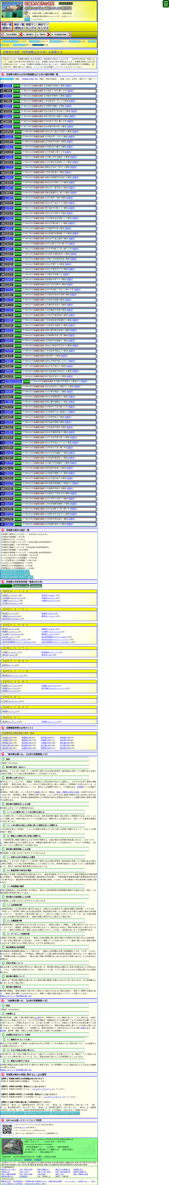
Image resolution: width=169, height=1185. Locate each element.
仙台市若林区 (56, 642)
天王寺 (9, 346)
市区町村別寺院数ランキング (12, 571)
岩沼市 (48, 595)
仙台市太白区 (55, 639)
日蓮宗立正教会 (13, 381)
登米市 (47, 655)
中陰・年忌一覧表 (43, 1172)
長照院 (9, 325)
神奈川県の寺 (7, 745)
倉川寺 (9, 300)
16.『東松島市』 (29, 34)
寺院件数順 (36, 586)
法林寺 (9, 427)
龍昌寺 (9, 499)
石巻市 (10, 595)
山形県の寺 (7, 740)
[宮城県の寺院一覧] (30, 79)
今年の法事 (41, 1174)
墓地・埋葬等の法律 (80, 1174)
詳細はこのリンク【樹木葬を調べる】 (16, 996)
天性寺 (9, 351)
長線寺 (9, 335)
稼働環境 (28, 1160)
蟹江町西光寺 (18, 1181)
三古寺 (9, 167)
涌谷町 (10, 722)
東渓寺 (9, 356)
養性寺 (9, 473)
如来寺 (9, 386)
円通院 (8, 101)
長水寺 (9, 330)
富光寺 (9, 407)
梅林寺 (9, 397)
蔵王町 (9, 629)
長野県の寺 (45, 748)
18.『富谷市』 (41, 34)
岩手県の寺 (45, 738)
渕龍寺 (9, 524)
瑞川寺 (9, 244)
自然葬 (80, 787)
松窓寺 (9, 203)
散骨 (38, 792)
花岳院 (8, 111)
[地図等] (68, 86)
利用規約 (38, 1160)
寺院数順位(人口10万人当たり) (13, 574)
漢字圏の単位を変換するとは (35, 1181)
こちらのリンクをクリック (42, 1089)
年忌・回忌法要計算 (62, 1172)
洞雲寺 (9, 371)
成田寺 (9, 254)
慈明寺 (9, 177)
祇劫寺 (8, 116)
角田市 (8, 613)
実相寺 (9, 183)
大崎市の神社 (74, 41)
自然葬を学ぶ (78, 1169)
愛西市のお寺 (6, 1181)
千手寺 (9, 290)
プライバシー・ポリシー (11, 1160)
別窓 (27, 571)
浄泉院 (9, 218)
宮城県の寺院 (18, 45)
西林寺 (9, 279)
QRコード (22, 1127)
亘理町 (49, 722)
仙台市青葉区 (55, 637)
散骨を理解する (43, 1169)
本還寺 (9, 432)
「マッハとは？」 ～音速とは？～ (76, 1181)
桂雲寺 (8, 126)
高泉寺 (9, 162)
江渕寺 (9, 157)
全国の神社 (34, 41)
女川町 (11, 603)
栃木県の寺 (64, 740)
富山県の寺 (45, 745)
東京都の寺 (64, 743)
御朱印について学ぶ (8, 1169)
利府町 (9, 711)
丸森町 (49, 686)
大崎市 (48, 598)
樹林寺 (9, 188)
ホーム (27, 19)
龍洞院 (9, 509)
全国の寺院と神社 (10, 41)
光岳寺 (9, 137)
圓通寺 (8, 106)
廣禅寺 (9, 147)
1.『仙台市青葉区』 (11, 34)
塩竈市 (48, 629)
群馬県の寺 (7, 743)
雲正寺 (8, 96)
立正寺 (9, 483)
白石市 (9, 637)
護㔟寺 (9, 132)
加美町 (48, 613)
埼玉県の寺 (26, 743)
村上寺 (9, 305)
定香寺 (9, 341)
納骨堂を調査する (79, 1172)
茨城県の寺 (45, 740)
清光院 (9, 264)
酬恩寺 (9, 193)
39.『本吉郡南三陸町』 (59, 34)
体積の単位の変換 (55, 1181)
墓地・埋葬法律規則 (8, 1174)
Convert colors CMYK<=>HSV (35, 1184)
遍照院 (9, 417)
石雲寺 (9, 285)
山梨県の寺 (26, 748)
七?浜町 (11, 634)
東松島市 (13, 675)
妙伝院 (9, 453)
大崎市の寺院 (38, 45)
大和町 (10, 652)
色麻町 (10, 632)
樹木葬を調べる (7, 1176)
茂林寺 (9, 458)
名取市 (8, 665)
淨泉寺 (9, 223)
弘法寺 (9, 152)
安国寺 (8, 86)
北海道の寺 (7, 738)
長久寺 (9, 315)
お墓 (38, 1018)
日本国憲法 (23, 1176)
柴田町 (48, 634)
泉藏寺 (9, 295)
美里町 (9, 688)
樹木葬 (3, 1031)
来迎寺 (9, 478)
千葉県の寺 (45, 743)
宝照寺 (9, 422)
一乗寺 (8, 91)
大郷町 (11, 601)
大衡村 (49, 601)
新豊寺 (9, 228)
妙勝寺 (9, 448)
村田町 (9, 691)
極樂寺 (8, 121)
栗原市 (48, 616)
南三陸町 (53, 688)
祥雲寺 (9, 208)
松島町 (10, 686)
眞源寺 (9, 234)
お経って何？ (24, 1172)
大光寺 (9, 310)
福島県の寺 (26, 740)
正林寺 (9, 259)
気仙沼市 (11, 619)
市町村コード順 (21, 586)
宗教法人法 (5, 1172)
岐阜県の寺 (64, 748)
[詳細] (16, 85)
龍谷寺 (9, 504)
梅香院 (9, 392)
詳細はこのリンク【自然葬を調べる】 (16, 1070)
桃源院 (9, 366)
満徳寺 (9, 443)
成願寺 (9, 249)
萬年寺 (9, 437)
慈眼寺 (9, 172)
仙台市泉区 (14, 639)
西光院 (9, 269)
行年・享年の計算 (26, 1169)
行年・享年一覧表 (26, 1174)
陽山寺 (9, 468)
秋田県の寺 (64, 738)
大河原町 (12, 598)
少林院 (9, 198)
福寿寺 (9, 412)
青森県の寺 (26, 738)
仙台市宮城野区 (17, 642)
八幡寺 (9, 402)
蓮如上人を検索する (62, 1169)
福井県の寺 (7, 748)
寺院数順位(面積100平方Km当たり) (14, 577)
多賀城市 (50, 652)
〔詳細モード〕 (6, 79)
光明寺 (9, 142)
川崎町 (10, 616)
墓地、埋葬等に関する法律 (68, 792)
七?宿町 (51, 632)
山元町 (11, 701)
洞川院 (9, 376)
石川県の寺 (64, 745)
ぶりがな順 (6, 586)
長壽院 (9, 320)
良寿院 (9, 519)
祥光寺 (9, 213)
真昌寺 (9, 239)
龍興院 (9, 488)
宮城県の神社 (55, 41)
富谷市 (8, 655)
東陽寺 (9, 361)
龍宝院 (9, 514)
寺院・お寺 (59, 1174)
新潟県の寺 (26, 745)
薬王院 (9, 463)
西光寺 (9, 274)
